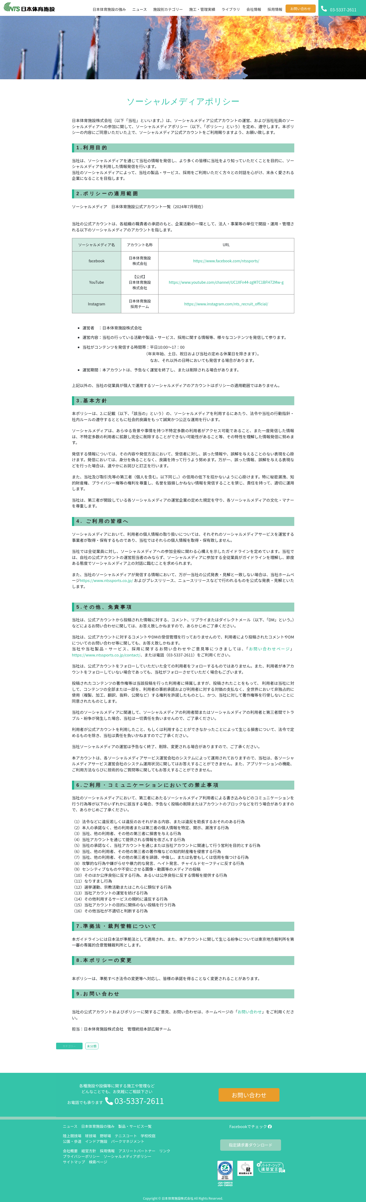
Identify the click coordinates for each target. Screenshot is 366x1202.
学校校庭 (148, 1135)
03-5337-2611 (139, 1100)
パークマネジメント (127, 1141)
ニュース (70, 1126)
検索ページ (98, 1161)
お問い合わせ (250, 1011)
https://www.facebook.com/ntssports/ (226, 260)
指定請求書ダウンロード (250, 1145)
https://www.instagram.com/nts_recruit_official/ (226, 303)
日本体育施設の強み (98, 1126)
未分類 (92, 1046)
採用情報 (107, 1150)
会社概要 (70, 1150)
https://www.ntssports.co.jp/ (107, 580)
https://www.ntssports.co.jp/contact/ (106, 655)
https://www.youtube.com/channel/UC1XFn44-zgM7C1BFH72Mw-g (226, 282)
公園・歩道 (72, 1141)
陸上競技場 (72, 1135)
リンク (164, 1150)
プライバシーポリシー (81, 1156)
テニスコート (126, 1135)
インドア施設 (96, 1141)
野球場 (105, 1135)
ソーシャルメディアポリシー (127, 1156)
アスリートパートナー (137, 1150)
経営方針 (89, 1150)
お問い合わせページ (269, 648)
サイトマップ (74, 1161)
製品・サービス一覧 (135, 1126)
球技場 (90, 1135)
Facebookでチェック (250, 1126)
